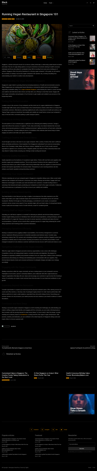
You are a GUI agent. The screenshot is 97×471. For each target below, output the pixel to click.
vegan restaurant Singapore (28, 89)
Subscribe (81, 449)
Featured (4, 19)
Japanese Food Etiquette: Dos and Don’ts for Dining (82, 348)
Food (9, 19)
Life (13, 19)
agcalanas (13, 326)
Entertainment (5, 380)
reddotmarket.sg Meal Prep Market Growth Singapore (76, 61)
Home (89, 467)
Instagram (47, 429)
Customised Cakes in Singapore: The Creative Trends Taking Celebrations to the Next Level (77, 38)
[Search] (93, 26)
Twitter (65, 429)
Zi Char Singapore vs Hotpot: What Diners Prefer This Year (76, 46)
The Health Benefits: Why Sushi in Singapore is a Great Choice (17, 348)
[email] (81, 444)
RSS (57, 429)
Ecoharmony (24, 315)
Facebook (36, 429)
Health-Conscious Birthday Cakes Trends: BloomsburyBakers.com (76, 53)
